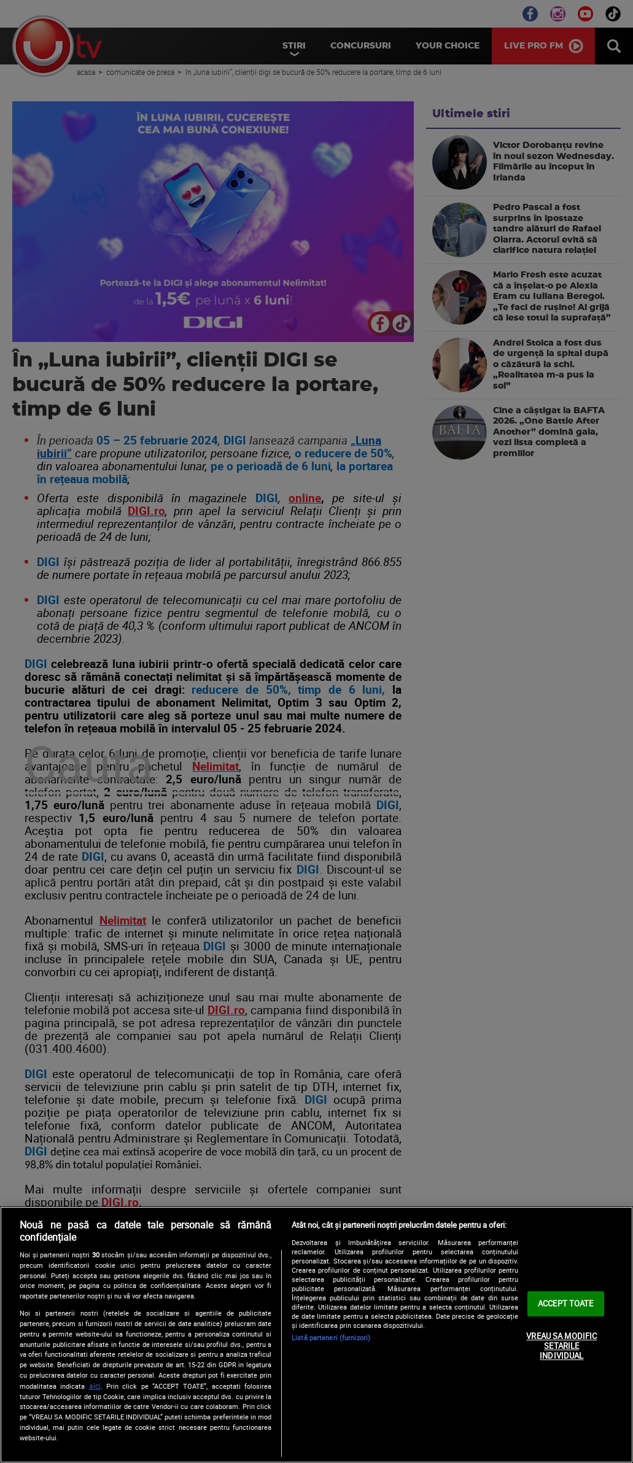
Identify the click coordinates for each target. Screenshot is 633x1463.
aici (95, 1386)
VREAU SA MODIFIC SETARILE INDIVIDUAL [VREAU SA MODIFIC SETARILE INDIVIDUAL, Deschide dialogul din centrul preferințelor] (561, 1346)
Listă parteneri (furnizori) (331, 1337)
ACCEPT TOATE (566, 1303)
